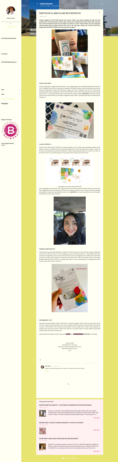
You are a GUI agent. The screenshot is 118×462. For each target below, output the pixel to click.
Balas (47, 370)
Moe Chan (47, 366)
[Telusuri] (102, 4)
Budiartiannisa (46, 3)
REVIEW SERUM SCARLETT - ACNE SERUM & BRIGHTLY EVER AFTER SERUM (65, 405)
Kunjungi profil (10, 26)
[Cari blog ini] (10, 57)
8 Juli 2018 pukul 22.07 (56, 366)
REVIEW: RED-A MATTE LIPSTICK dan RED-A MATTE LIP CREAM (61, 423)
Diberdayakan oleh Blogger (69, 458)
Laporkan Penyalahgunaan (8, 99)
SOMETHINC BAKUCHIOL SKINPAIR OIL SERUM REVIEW (58, 438)
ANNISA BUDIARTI (11, 18)
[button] (99, 13)
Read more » (96, 418)
